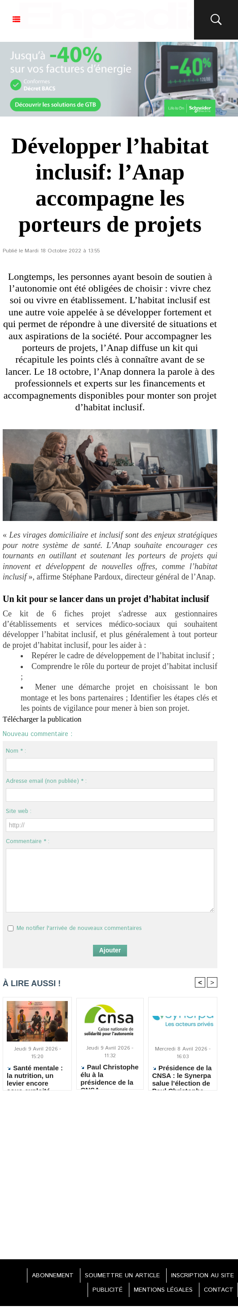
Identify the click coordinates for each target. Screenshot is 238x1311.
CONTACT (217, 1290)
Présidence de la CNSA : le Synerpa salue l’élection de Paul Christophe (182, 1075)
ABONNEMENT (46, 1275)
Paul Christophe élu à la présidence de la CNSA (109, 1075)
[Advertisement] (110, 1177)
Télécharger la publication (45, 718)
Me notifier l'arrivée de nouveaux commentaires (79, 928)
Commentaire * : (27, 841)
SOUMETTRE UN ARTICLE (118, 1275)
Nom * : (16, 751)
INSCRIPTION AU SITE (201, 1275)
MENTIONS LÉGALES (158, 1290)
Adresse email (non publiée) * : (46, 781)
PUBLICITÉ (100, 1290)
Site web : (18, 811)
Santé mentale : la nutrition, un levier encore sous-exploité (35, 1075)
